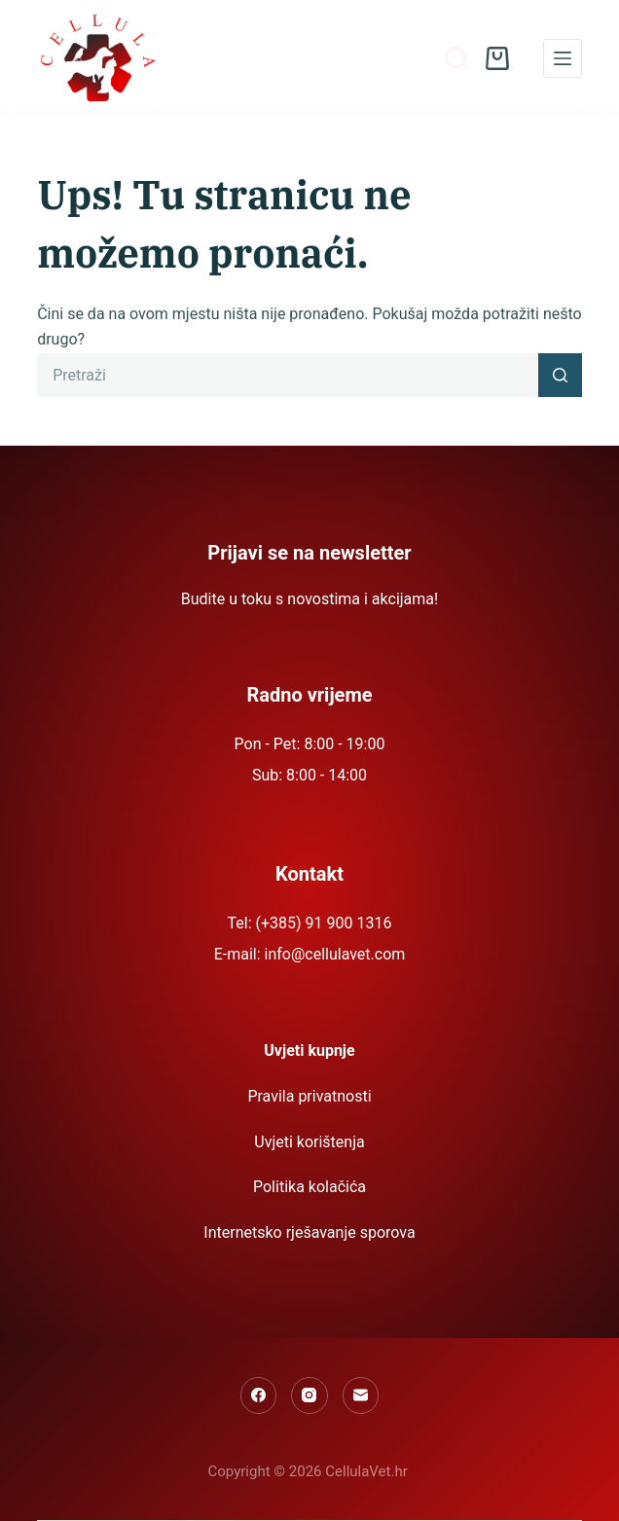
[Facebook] (258, 1395)
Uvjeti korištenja (309, 1142)
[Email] (361, 1395)
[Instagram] (309, 1395)
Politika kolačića (309, 1186)
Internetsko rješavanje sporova (309, 1232)
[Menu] (562, 58)
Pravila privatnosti (309, 1096)
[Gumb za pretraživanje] (560, 375)
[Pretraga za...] (287, 375)
